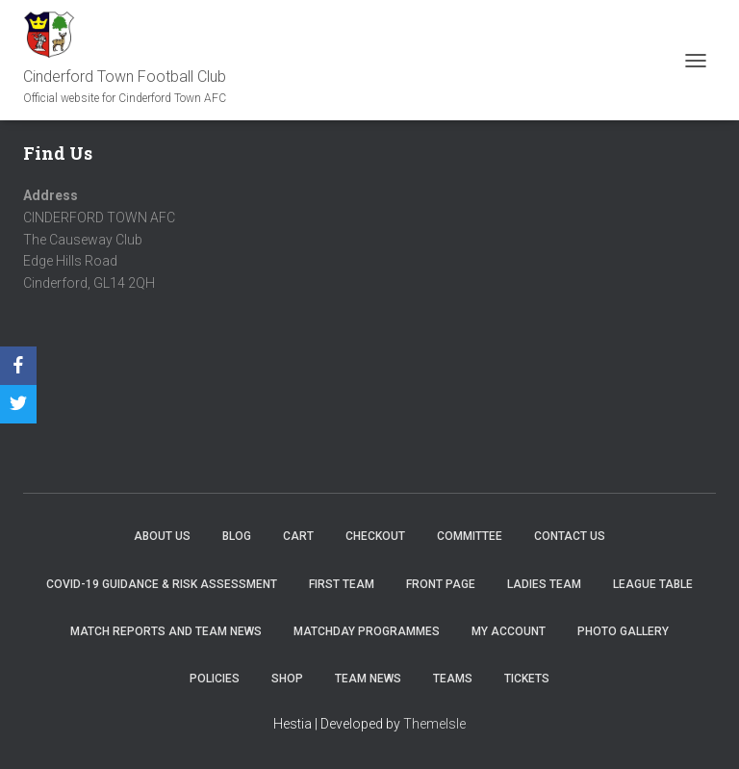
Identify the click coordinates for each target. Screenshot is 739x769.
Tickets (526, 678)
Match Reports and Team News (166, 631)
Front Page (440, 584)
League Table (653, 584)
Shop (287, 678)
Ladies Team (544, 584)
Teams (452, 678)
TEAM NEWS (368, 678)
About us (162, 536)
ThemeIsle (434, 723)
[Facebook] (18, 365)
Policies (215, 678)
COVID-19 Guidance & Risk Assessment (161, 584)
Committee (469, 536)
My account (508, 631)
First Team (341, 584)
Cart (298, 536)
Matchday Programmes (366, 631)
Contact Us (569, 536)
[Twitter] (18, 404)
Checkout (375, 536)
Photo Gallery (623, 631)
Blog (236, 536)
